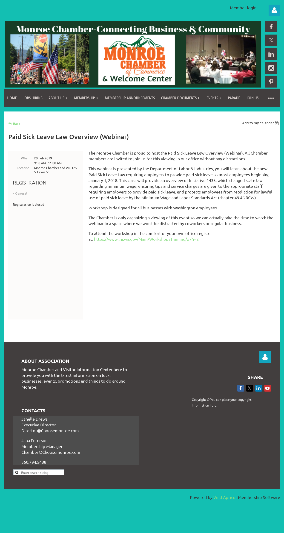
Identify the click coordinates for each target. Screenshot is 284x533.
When (25, 158)
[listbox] (261, 123)
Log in (274, 10)
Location (23, 168)
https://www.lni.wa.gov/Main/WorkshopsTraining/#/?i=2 (146, 239)
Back (16, 123)
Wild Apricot (225, 509)
